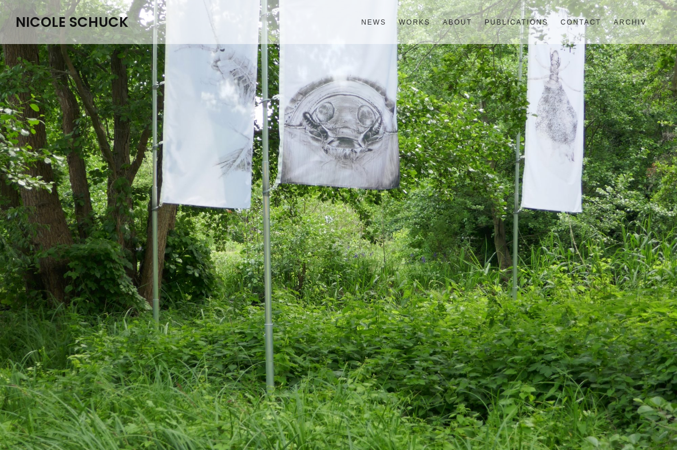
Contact (581, 22)
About (457, 22)
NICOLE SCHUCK (71, 22)
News (373, 22)
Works (414, 22)
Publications (516, 22)
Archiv (629, 22)
